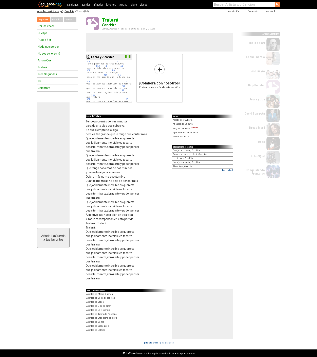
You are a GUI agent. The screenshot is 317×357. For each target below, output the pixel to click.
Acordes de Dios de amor (98, 306)
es (173, 353)
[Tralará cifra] (167, 342)
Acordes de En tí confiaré (98, 310)
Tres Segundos (47, 74)
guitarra (123, 4)
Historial (70, 20)
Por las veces (46, 26)
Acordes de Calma (95, 322)
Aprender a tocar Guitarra (185, 132)
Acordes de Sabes (95, 302)
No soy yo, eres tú (49, 53)
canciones (72, 4)
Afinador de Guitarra (183, 124)
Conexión (253, 11)
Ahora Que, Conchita (182, 166)
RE (106, 66)
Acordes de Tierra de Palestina (101, 314)
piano (134, 4)
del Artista (56, 20)
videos (143, 4)
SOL (88, 61)
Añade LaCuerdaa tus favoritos (53, 237)
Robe (261, 141)
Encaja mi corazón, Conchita (186, 150)
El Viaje (42, 33)
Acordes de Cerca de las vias (100, 298)
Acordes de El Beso (95, 330)
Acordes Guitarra (181, 136)
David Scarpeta (254, 113)
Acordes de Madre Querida (99, 294)
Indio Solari (257, 42)
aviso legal (151, 353)
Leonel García (255, 57)
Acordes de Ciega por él (98, 326)
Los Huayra (257, 71)
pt (182, 353)
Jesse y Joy (257, 99)
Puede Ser (44, 39)
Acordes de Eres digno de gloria (101, 318)
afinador (98, 4)
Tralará (42, 67)
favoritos (111, 4)
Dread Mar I (257, 127)
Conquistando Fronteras (255, 171)
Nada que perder (48, 46)
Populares (43, 20)
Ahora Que (45, 60)
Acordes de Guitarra (48, 11)
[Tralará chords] (152, 342)
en (177, 353)
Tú (39, 81)
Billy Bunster (256, 85)
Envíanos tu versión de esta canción (159, 76)
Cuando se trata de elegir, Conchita (190, 154)
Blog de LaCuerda (185, 128)
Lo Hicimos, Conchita (183, 158)
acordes (85, 4)
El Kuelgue (258, 156)
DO (117, 61)
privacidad (164, 353)
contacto (189, 353)
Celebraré (44, 88)
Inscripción (234, 11)
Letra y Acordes (102, 57)
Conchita (69, 11)
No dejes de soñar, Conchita (186, 162)
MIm (98, 66)
